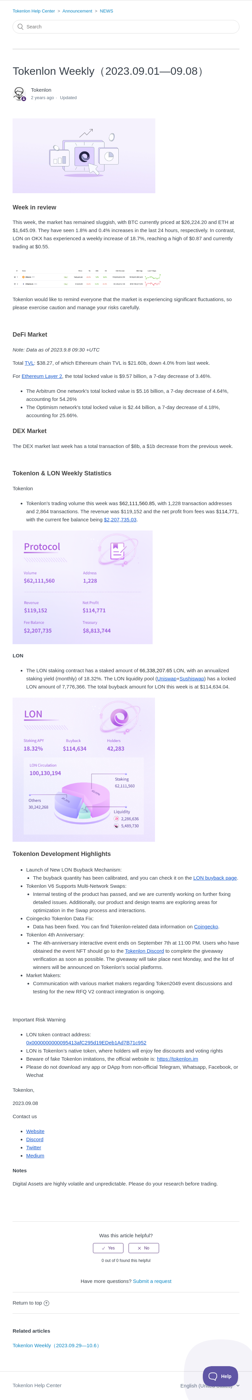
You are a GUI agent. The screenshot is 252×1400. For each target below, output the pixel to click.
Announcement (77, 11)
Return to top (31, 1303)
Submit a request (152, 1281)
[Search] (126, 26)
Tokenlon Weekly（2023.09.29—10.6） (57, 1345)
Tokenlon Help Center (34, 11)
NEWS (106, 11)
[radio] (108, 1248)
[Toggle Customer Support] (220, 1376)
